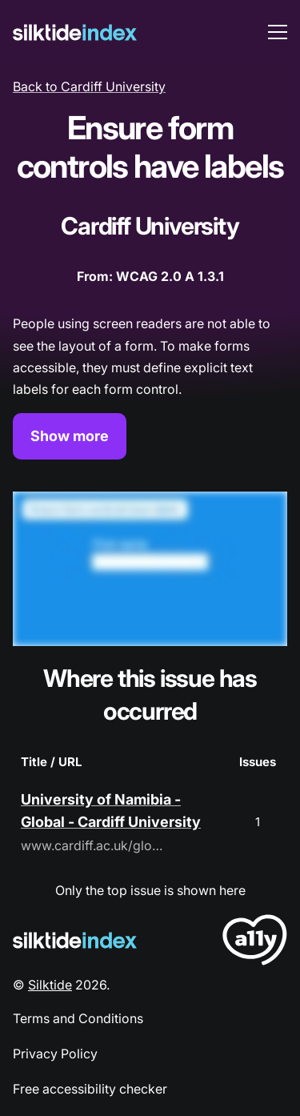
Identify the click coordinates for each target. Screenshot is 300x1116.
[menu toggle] (277, 32)
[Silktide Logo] (75, 940)
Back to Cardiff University (89, 86)
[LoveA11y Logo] (254, 942)
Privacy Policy (55, 1054)
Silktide (50, 985)
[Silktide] (75, 32)
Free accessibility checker (90, 1089)
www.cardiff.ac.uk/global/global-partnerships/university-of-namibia (93, 845)
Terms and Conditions (78, 1018)
